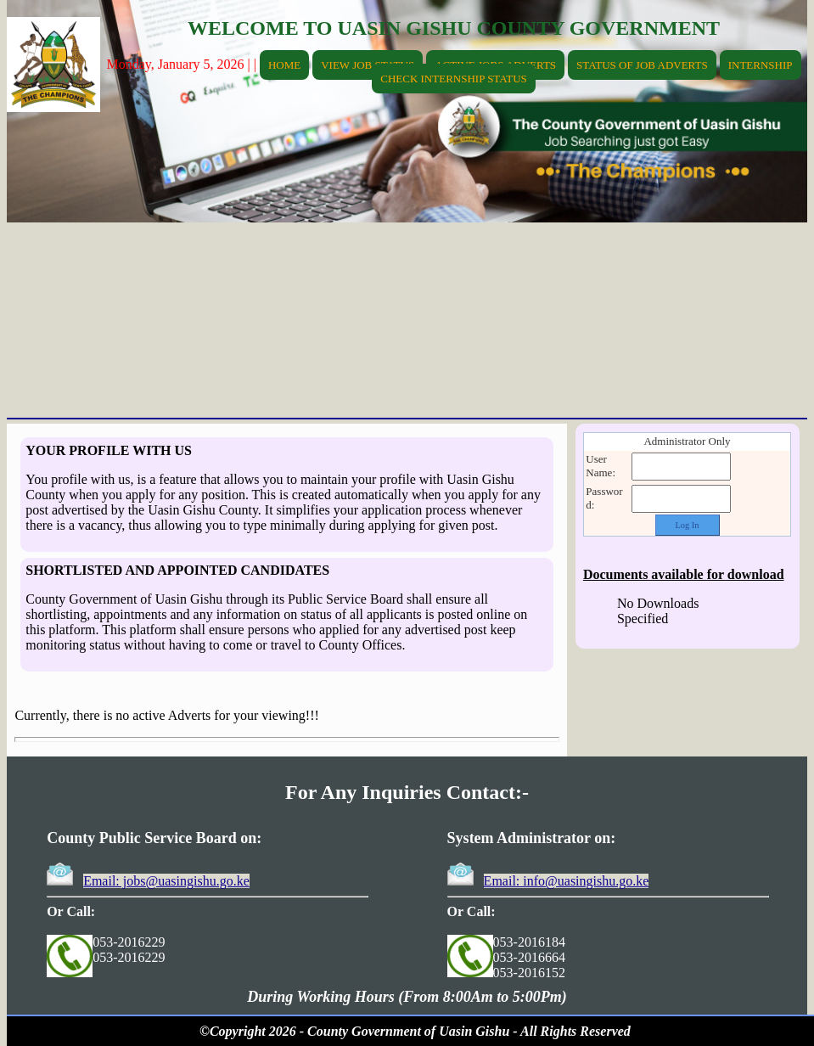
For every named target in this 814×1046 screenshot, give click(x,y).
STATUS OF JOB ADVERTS (642, 65)
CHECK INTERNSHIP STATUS (453, 78)
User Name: (600, 466)
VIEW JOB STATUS (367, 65)
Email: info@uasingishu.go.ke (566, 881)
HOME (284, 65)
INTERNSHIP (760, 65)
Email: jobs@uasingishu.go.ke (166, 881)
